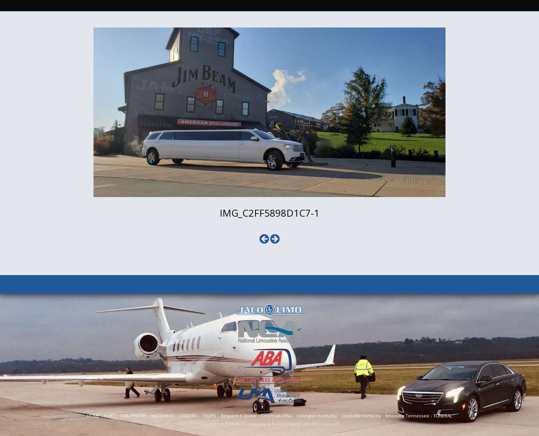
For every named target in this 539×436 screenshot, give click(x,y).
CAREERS (188, 416)
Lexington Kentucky (317, 416)
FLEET (110, 416)
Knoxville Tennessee (407, 416)
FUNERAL (443, 416)
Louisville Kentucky (361, 416)
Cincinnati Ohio (276, 416)
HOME (93, 416)
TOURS (209, 416)
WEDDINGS (162, 416)
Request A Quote (238, 416)
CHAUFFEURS (133, 416)
